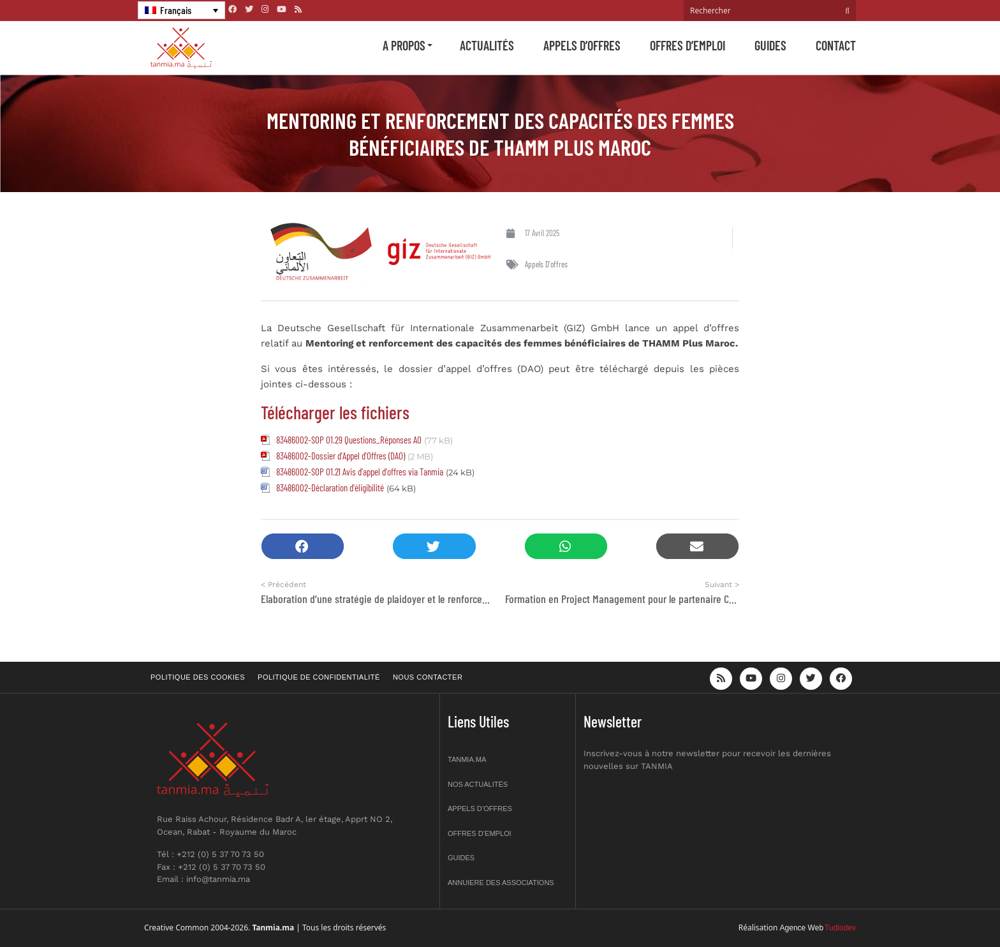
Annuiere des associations (501, 882)
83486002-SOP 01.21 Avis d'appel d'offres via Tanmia (359, 471)
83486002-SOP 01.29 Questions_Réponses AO (349, 439)
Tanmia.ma (467, 759)
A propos (404, 45)
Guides (770, 45)
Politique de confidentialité (319, 677)
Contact (836, 45)
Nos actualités (478, 784)
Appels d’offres (582, 45)
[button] (302, 546)
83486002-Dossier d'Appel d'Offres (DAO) (340, 455)
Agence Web (802, 927)
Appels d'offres (546, 264)
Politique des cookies (198, 677)
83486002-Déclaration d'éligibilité (330, 487)
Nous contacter (427, 677)
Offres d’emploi (687, 45)
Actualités (487, 45)
